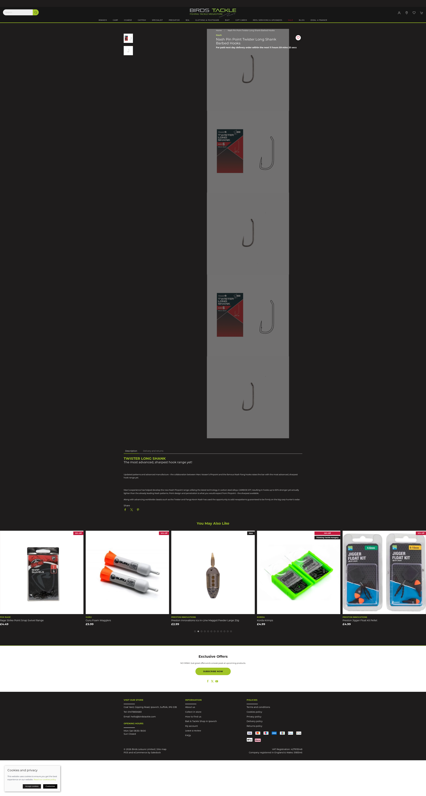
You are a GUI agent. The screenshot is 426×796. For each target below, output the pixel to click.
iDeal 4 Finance (318, 20)
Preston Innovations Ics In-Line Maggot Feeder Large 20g (205, 620)
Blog (302, 20)
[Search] (21, 12)
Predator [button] (174, 20)
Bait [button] (227, 20)
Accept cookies (32, 786)
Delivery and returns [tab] (153, 451)
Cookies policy (254, 712)
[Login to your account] (399, 13)
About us (190, 707)
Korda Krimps (265, 620)
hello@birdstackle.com (143, 716)
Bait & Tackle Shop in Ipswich (201, 721)
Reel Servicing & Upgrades (267, 20)
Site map (161, 749)
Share (127, 505)
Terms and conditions (258, 707)
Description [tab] (131, 451)
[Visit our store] (406, 13)
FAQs (188, 735)
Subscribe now (213, 671)
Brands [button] (103, 20)
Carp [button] (115, 20)
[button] (414, 13)
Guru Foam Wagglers (98, 620)
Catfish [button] (142, 20)
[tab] (195, 631)
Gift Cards (241, 20)
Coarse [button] (128, 20)
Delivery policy (255, 721)
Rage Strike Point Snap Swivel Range (22, 620)
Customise (50, 786)
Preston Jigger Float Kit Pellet (360, 620)
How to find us (193, 716)
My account (191, 726)
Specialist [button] (157, 20)
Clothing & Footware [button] (207, 20)
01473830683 (135, 712)
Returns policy (254, 726)
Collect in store (193, 712)
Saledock (156, 752)
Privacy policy (254, 716)
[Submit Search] (36, 12)
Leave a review (193, 730)
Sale (290, 20)
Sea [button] (187, 20)
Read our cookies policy (45, 779)
